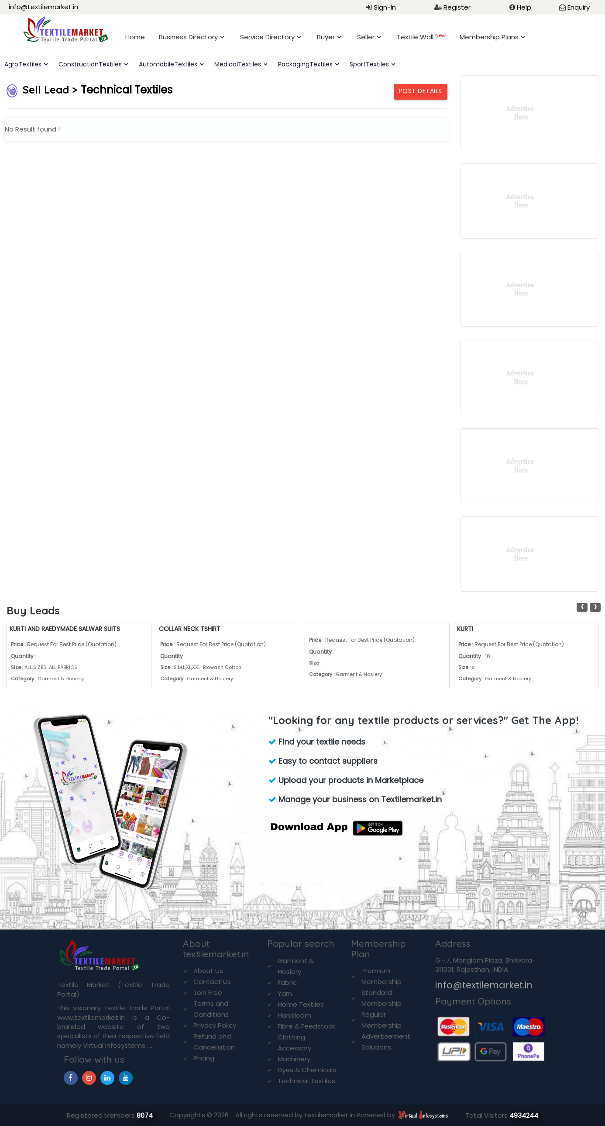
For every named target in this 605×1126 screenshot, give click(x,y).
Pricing (203, 1058)
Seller (366, 37)
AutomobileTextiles (168, 64)
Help (524, 7)
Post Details (420, 91)
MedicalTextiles (237, 64)
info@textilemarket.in (43, 6)
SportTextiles (369, 64)
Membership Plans (489, 37)
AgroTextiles (22, 64)
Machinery (294, 1059)
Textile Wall (421, 37)
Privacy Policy (214, 1025)
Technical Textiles (306, 1080)
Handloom (294, 1015)
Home (135, 37)
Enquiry (578, 7)
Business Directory (188, 37)
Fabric (287, 982)
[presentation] (582, 607)
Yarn (285, 993)
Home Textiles (301, 1004)
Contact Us (212, 981)
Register (457, 7)
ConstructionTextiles (90, 64)
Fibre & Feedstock (306, 1026)
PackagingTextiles (305, 64)
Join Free (207, 992)
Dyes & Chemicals (307, 1069)
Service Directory (267, 37)
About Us (208, 970)
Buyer (326, 37)
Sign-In (385, 7)
